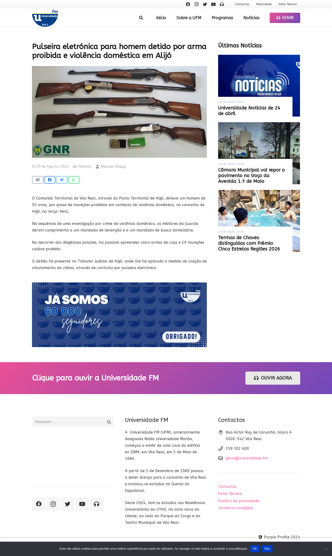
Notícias (84, 166)
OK (255, 548)
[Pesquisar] (141, 18)
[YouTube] (213, 4)
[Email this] (37, 180)
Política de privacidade (239, 501)
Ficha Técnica (230, 493)
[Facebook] (188, 4)
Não (267, 548)
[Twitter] (205, 4)
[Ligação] (45, 18)
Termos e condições (235, 508)
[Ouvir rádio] (222, 4)
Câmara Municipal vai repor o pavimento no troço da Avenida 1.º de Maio (251, 175)
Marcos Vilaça (113, 166)
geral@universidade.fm (247, 458)
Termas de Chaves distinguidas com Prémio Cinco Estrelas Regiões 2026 (249, 243)
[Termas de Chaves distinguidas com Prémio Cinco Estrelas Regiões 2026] (259, 221)
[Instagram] (196, 4)
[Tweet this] (61, 180)
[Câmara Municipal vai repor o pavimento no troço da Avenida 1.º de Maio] (259, 153)
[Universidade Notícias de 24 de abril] (259, 86)
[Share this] (49, 180)
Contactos (227, 486)
